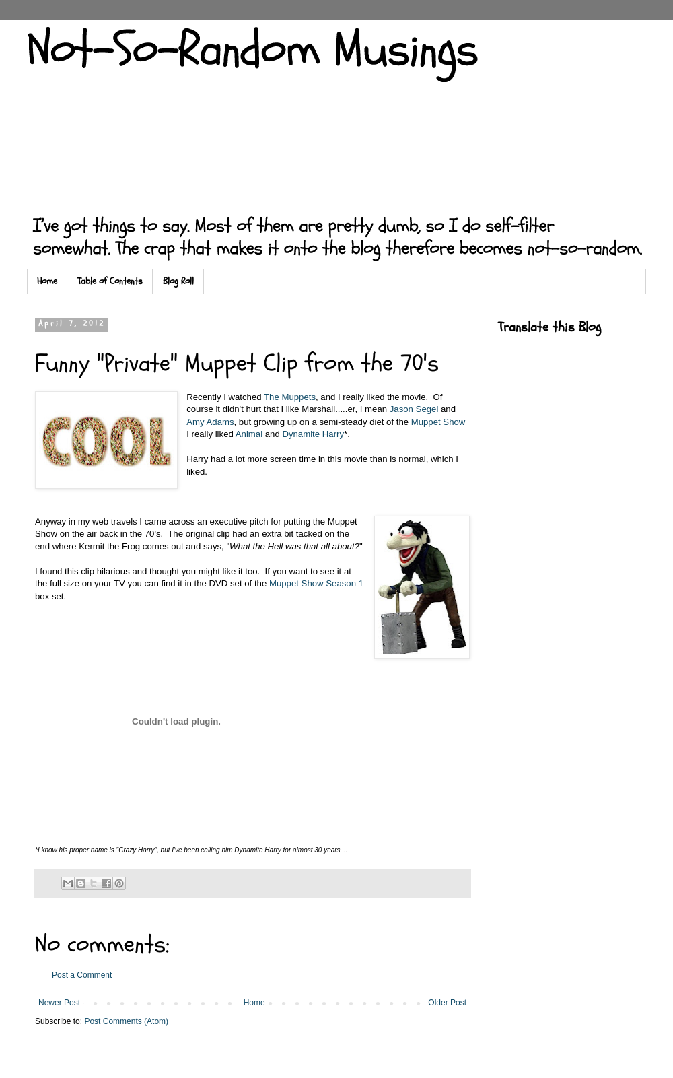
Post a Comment (82, 975)
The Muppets (290, 397)
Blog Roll (178, 281)
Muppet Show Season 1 (316, 583)
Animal (249, 434)
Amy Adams (210, 422)
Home (47, 281)
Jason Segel (414, 409)
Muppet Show (438, 422)
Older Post (447, 1002)
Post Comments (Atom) (126, 1021)
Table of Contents (110, 281)
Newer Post (59, 1002)
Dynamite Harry (313, 434)
